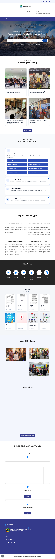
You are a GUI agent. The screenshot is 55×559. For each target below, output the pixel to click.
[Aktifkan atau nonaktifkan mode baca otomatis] (2, 556)
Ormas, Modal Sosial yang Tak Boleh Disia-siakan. (38, 121)
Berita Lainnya (27, 130)
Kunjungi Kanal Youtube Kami (27, 435)
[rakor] (16, 354)
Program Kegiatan (12, 160)
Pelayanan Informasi (33, 160)
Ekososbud (23, 44)
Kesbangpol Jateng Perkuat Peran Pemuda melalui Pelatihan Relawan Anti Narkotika (15, 122)
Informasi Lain (32, 172)
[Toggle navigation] (6, 19)
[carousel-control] (3, 38)
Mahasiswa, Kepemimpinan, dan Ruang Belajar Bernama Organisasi (16, 92)
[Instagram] (11, 542)
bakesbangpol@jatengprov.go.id (43, 13)
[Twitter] (8, 542)
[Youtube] (14, 542)
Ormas (16, 44)
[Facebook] (6, 542)
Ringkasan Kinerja (12, 168)
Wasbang (38, 44)
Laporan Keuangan (12, 164)
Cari (45, 40)
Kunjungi (27, 496)
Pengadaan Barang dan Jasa (35, 168)
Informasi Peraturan (12, 172)
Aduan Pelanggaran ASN (34, 164)
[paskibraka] (39, 353)
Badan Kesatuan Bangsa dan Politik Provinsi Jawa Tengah (30, 556)
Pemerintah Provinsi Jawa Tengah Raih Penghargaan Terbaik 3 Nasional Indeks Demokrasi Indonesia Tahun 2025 (39, 93)
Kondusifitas (30, 44)
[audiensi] (39, 369)
